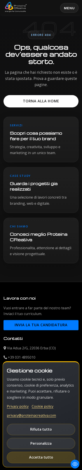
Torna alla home (41, 101)
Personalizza (41, 443)
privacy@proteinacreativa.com (31, 415)
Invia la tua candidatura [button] (41, 325)
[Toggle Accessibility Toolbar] (75, 464)
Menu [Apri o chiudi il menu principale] (69, 8)
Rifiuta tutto (41, 429)
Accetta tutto (41, 457)
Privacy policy (18, 406)
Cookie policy (42, 406)
